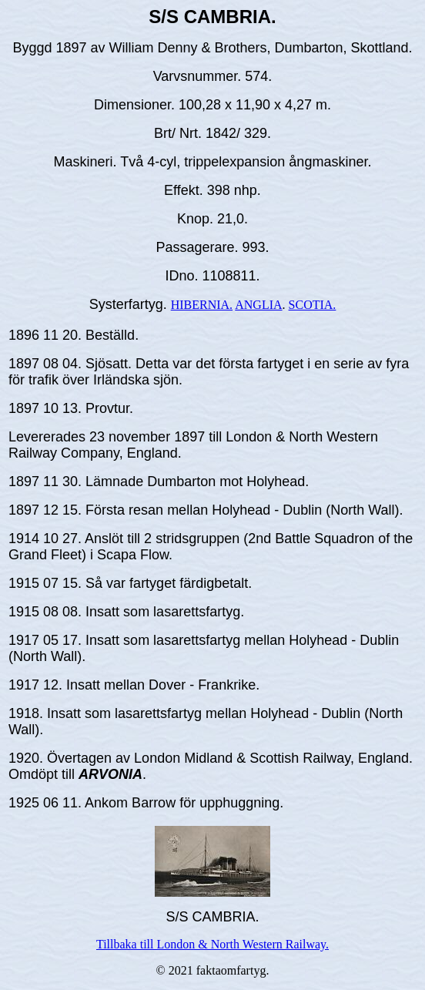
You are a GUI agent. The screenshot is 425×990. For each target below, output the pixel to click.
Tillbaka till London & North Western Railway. (212, 944)
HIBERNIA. (202, 304)
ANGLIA (258, 304)
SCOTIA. (312, 304)
